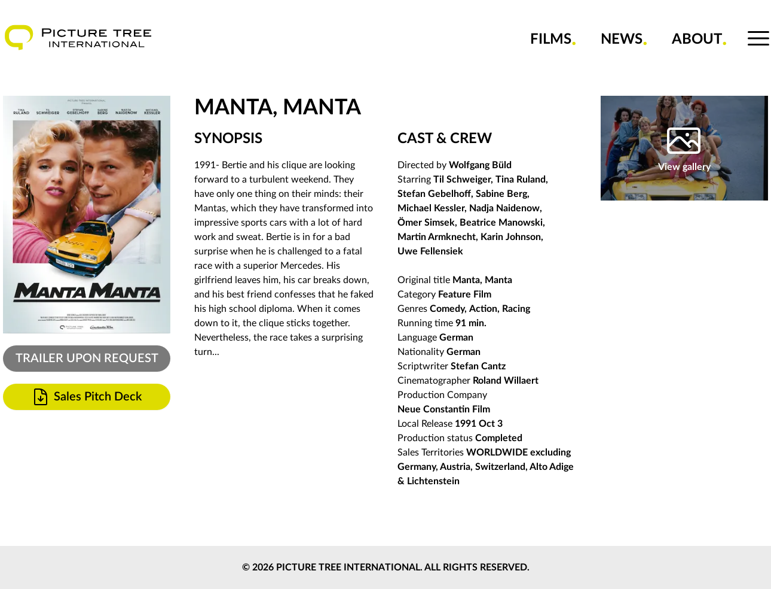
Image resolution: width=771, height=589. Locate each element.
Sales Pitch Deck (86, 396)
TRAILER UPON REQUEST (87, 359)
